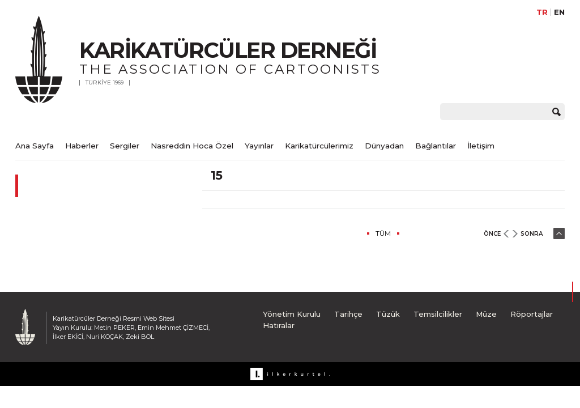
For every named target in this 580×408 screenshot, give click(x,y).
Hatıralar (279, 325)
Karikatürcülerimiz (319, 145)
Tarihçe (348, 313)
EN (559, 12)
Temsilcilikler (437, 313)
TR (542, 12)
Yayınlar (259, 145)
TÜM (383, 233)
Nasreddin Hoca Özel (192, 145)
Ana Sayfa (34, 145)
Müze (486, 313)
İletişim (480, 145)
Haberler (82, 145)
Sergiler (124, 145)
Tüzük (388, 313)
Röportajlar (531, 313)
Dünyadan (384, 145)
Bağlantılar (435, 145)
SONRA (532, 233)
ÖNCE (492, 233)
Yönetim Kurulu (292, 313)
